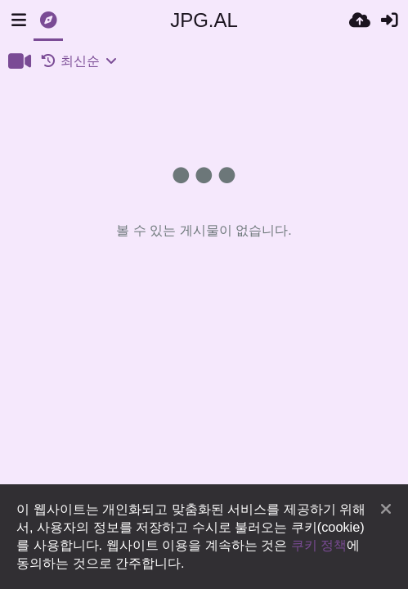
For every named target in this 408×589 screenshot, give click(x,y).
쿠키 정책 (319, 544)
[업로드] (359, 20)
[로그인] (389, 20)
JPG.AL (204, 20)
